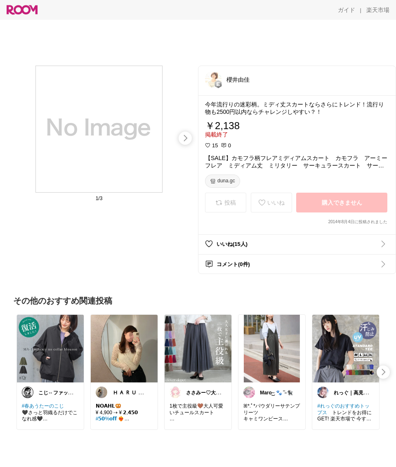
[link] (50, 348)
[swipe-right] (185, 138)
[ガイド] (346, 10)
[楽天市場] (377, 10)
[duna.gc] (222, 181)
